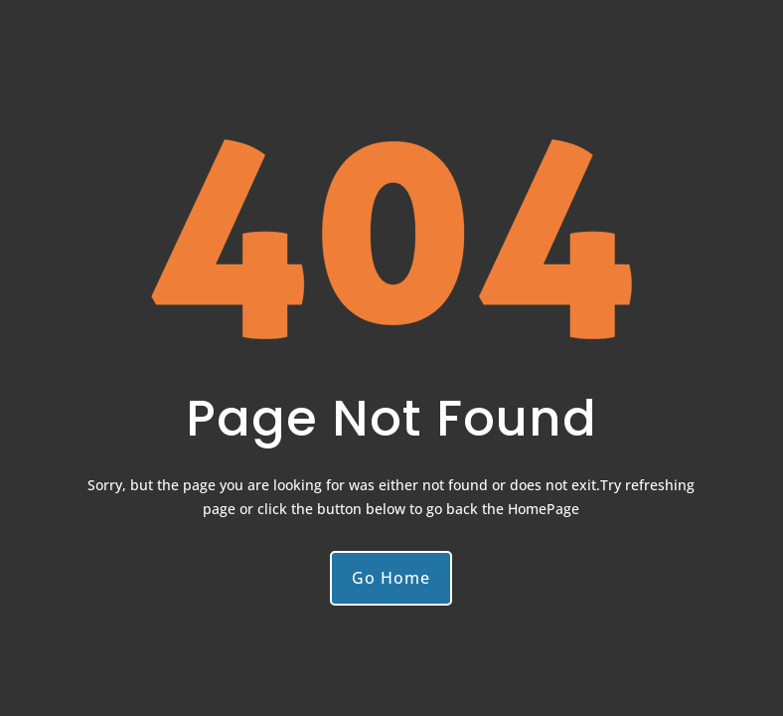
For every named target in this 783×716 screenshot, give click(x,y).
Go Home (391, 578)
